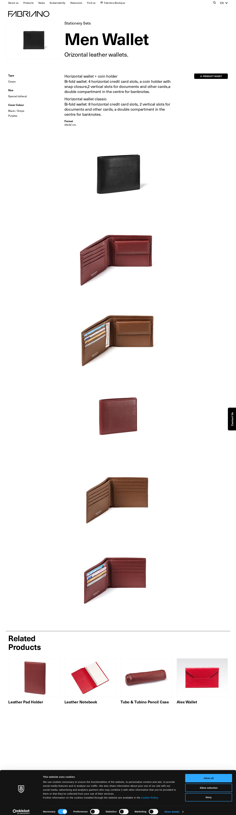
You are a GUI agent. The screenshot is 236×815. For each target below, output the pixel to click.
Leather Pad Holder (25, 702)
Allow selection (208, 784)
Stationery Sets (77, 23)
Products (28, 2)
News (41, 2)
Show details (172, 808)
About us (13, 2)
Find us (91, 2)
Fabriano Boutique (114, 2)
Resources (76, 2)
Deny (209, 794)
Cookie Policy (149, 794)
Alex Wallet (187, 702)
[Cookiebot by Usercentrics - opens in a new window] (21, 808)
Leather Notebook (80, 702)
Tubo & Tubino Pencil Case (144, 702)
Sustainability (57, 2)
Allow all (209, 775)
